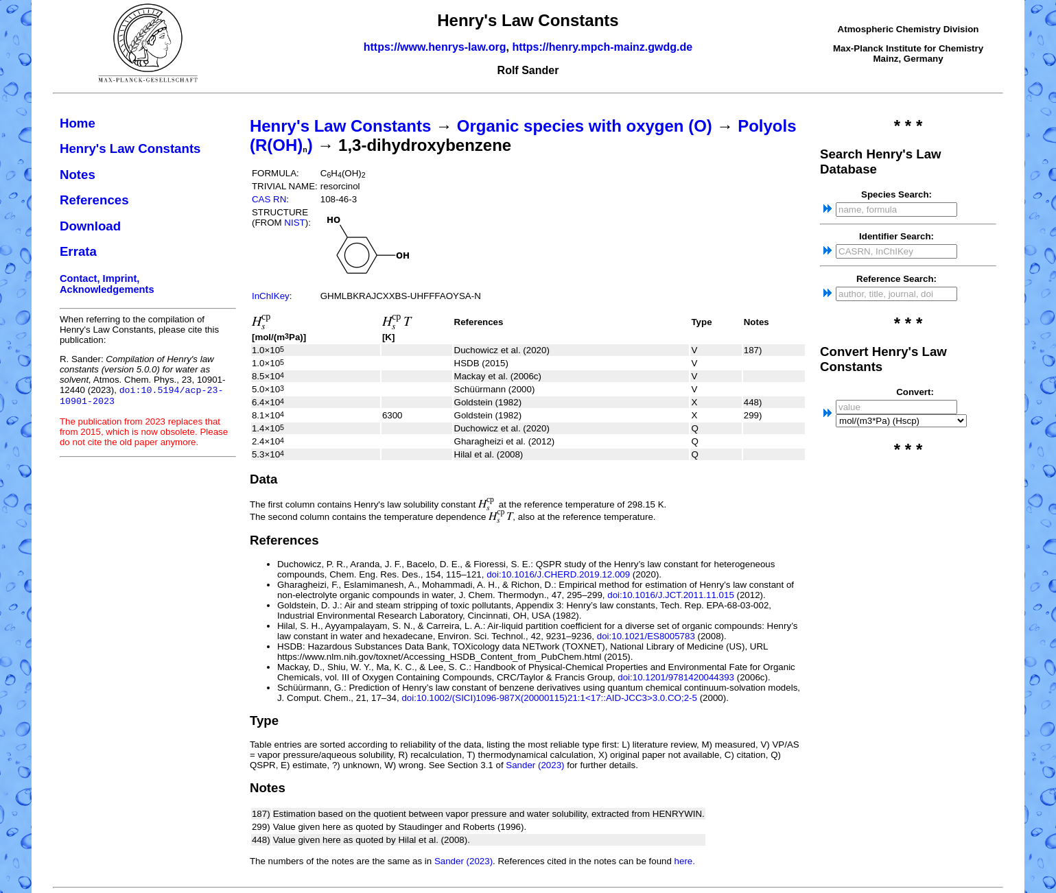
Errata (78, 251)
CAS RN (269, 199)
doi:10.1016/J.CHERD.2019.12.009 (558, 574)
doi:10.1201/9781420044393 (676, 677)
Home (77, 123)
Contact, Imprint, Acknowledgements (107, 284)
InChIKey (271, 296)
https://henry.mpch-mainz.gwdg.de (602, 47)
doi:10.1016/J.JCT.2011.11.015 (670, 595)
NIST (294, 222)
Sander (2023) (535, 765)
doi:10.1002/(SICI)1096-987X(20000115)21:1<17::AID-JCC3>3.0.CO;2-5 (548, 698)
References (94, 200)
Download (90, 226)
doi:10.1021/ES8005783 (646, 636)
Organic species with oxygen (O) (584, 126)
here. (684, 861)
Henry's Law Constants (130, 148)
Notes (77, 174)
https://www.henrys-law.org (435, 47)
